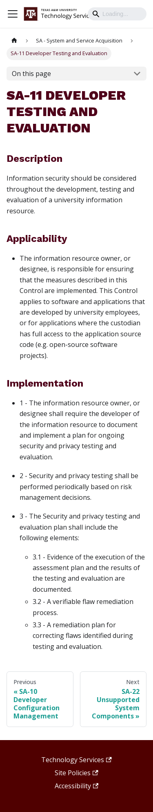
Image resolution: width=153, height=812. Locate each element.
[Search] (117, 13)
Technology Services (76, 759)
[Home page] (14, 40)
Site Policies (76, 772)
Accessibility (76, 785)
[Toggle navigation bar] (13, 14)
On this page (31, 73)
